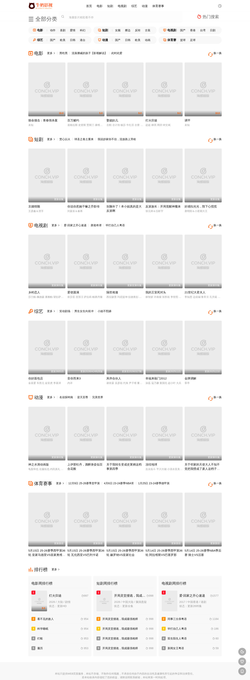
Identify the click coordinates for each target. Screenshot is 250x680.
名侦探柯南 (66, 386)
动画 (147, 40)
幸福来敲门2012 (156, 367)
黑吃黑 (63, 53)
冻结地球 (151, 450)
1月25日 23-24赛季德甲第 (154, 469)
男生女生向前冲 (84, 302)
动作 (52, 30)
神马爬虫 (111, 672)
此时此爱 (116, 53)
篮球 (183, 40)
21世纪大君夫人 (195, 284)
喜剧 (62, 30)
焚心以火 (64, 136)
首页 (89, 5)
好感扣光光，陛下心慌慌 (201, 200)
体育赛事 (158, 5)
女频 (118, 30)
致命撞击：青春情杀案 (43, 117)
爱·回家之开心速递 (75, 219)
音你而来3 (74, 367)
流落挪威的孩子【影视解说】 (89, 53)
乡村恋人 (34, 284)
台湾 (202, 30)
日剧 (212, 30)
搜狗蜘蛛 (125, 672)
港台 (82, 40)
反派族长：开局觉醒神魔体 (163, 200)
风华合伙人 (113, 367)
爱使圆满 (73, 284)
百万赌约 (73, 117)
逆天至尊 (82, 386)
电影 (100, 5)
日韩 (72, 40)
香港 (193, 30)
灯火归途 (151, 117)
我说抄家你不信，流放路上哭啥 (117, 136)
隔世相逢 (112, 284)
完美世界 (97, 386)
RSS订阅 (82, 672)
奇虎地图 (139, 672)
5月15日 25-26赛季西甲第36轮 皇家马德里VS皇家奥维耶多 (46, 538)
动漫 (145, 5)
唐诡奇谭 (96, 219)
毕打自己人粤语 (115, 219)
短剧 (110, 5)
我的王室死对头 (156, 284)
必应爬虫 (168, 672)
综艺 (134, 5)
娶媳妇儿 (112, 117)
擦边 (127, 30)
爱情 (72, 30)
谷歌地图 (153, 672)
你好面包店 (35, 367)
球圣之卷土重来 (84, 136)
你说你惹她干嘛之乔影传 (83, 200)
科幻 (82, 30)
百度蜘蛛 (96, 672)
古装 (147, 30)
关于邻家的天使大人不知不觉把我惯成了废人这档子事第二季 (202, 455)
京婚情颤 (34, 200)
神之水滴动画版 (38, 450)
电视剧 (122, 5)
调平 (187, 117)
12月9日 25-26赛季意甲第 (84, 469)
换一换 (216, 53)
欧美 (62, 40)
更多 (51, 53)
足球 (193, 40)
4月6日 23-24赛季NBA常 (119, 469)
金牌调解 (190, 367)
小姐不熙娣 (104, 302)
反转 (137, 30)
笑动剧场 (64, 302)
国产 (183, 30)
